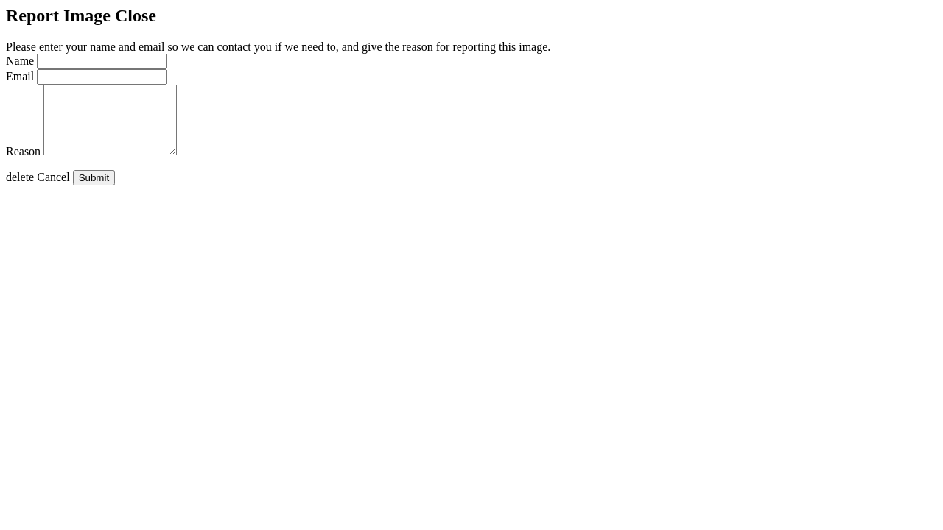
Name (20, 60)
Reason (23, 164)
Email (20, 76)
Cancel (38, 190)
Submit (94, 191)
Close (135, 15)
